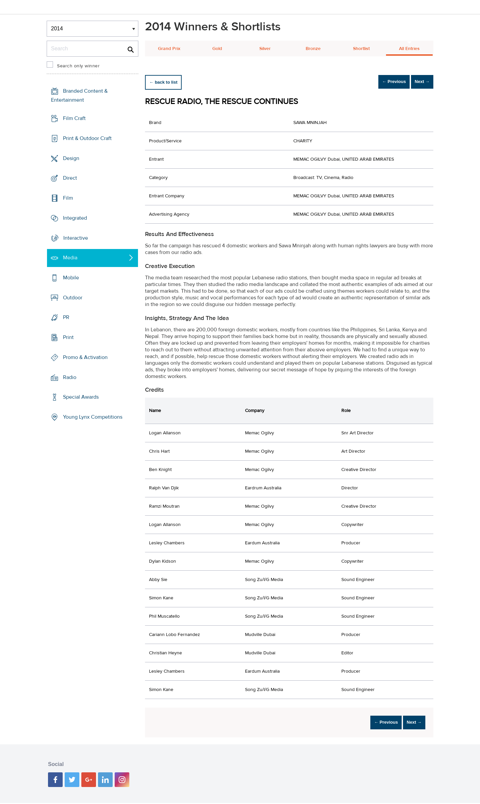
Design (71, 158)
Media (70, 257)
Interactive (75, 237)
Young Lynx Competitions (92, 417)
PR (66, 317)
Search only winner (78, 66)
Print (68, 337)
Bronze (313, 49)
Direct (70, 178)
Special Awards (81, 397)
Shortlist (361, 49)
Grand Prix (169, 49)
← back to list (167, 82)
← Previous (381, 82)
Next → (417, 82)
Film (68, 198)
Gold (217, 49)
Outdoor (72, 297)
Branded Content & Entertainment (79, 95)
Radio (69, 377)
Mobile (71, 277)
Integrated (75, 218)
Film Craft (74, 118)
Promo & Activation (85, 357)
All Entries (409, 49)
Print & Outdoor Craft (87, 138)
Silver (265, 49)
